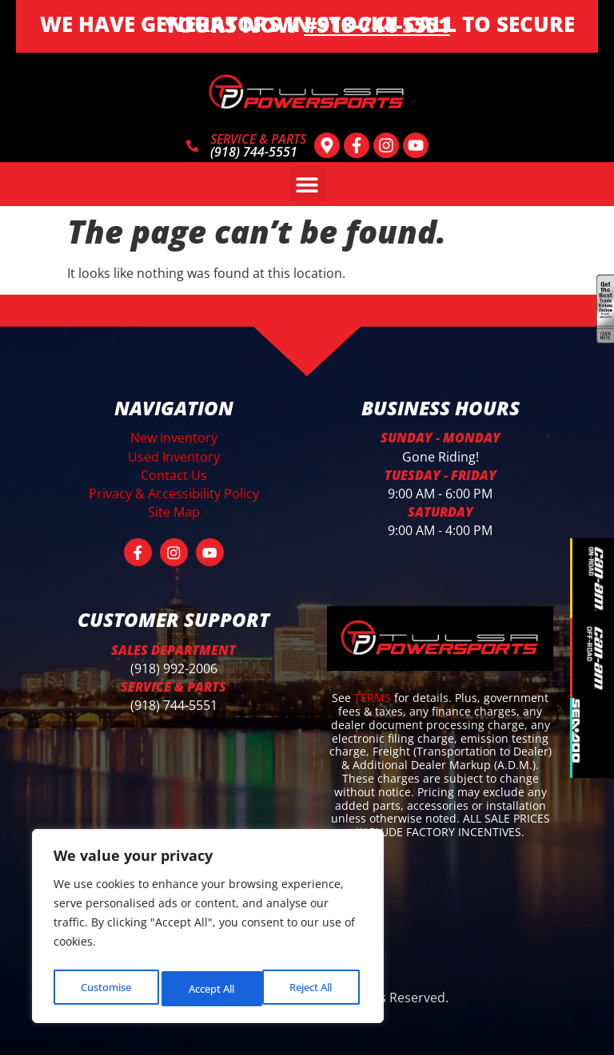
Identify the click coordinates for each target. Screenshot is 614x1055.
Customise (105, 988)
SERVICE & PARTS (258, 139)
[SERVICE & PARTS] (192, 146)
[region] (208, 929)
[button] (307, 184)
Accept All (312, 988)
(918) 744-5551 (173, 702)
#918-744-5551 (377, 24)
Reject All (209, 988)
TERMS (374, 694)
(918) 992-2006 (173, 665)
